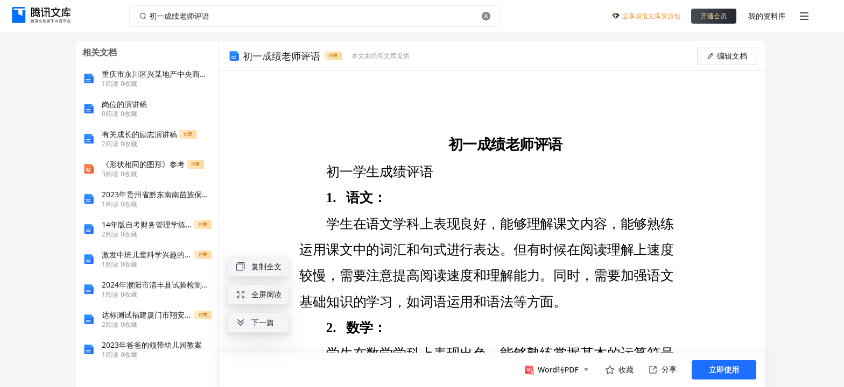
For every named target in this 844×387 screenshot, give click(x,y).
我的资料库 (767, 16)
